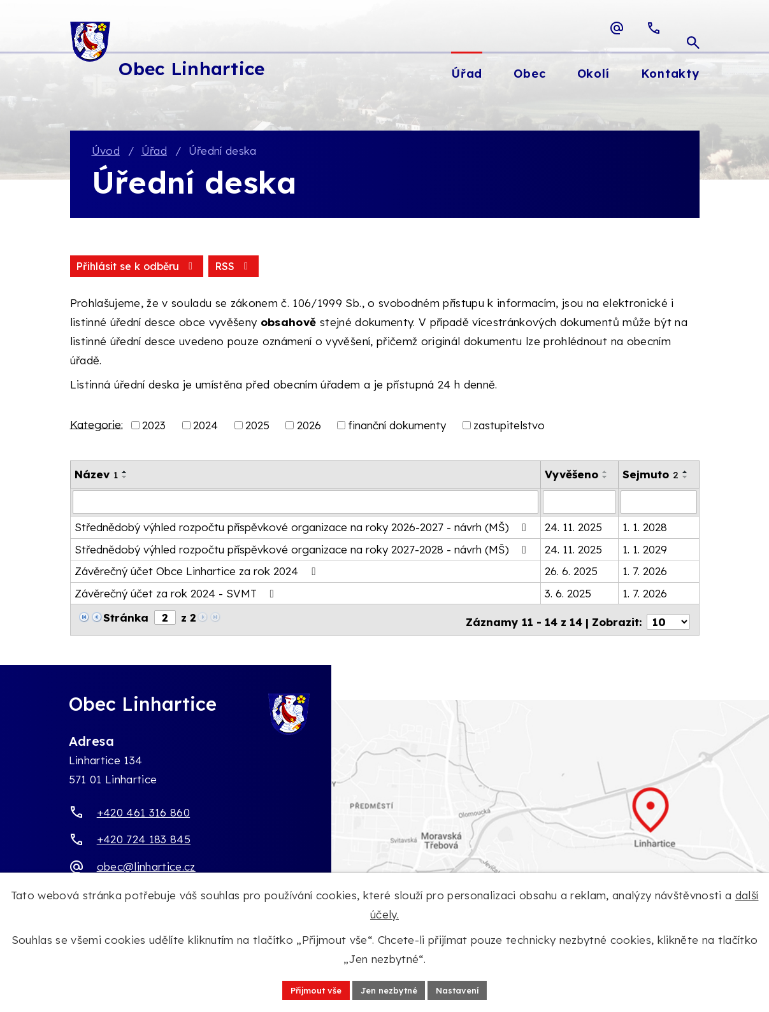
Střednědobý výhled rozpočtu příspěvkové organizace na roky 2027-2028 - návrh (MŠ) (303, 550)
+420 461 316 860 (143, 809)
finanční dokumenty (397, 427)
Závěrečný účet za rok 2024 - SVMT (177, 594)
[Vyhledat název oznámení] (305, 503)
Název (96, 476)
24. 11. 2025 (573, 528)
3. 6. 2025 (568, 594)
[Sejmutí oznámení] (658, 503)
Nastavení (464, 989)
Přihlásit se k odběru (198, 267)
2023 (154, 427)
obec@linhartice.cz (146, 864)
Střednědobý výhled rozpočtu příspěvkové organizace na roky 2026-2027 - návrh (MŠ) (303, 528)
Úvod (106, 152)
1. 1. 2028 (644, 528)
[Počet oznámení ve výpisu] (668, 619)
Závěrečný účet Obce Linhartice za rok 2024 (197, 572)
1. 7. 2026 (644, 572)
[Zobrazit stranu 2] (165, 618)
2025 (257, 427)
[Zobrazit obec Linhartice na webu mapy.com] (384, 821)
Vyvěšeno (571, 476)
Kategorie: (96, 425)
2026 (309, 427)
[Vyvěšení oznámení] (579, 503)
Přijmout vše (310, 989)
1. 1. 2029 (644, 550)
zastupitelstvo (509, 427)
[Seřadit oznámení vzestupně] (125, 473)
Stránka (125, 618)
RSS (96, 267)
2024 (205, 427)
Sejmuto (650, 476)
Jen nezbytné (389, 989)
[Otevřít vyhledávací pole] (693, 28)
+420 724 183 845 (143, 836)
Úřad (154, 152)
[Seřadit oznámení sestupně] (125, 478)
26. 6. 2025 (571, 572)
